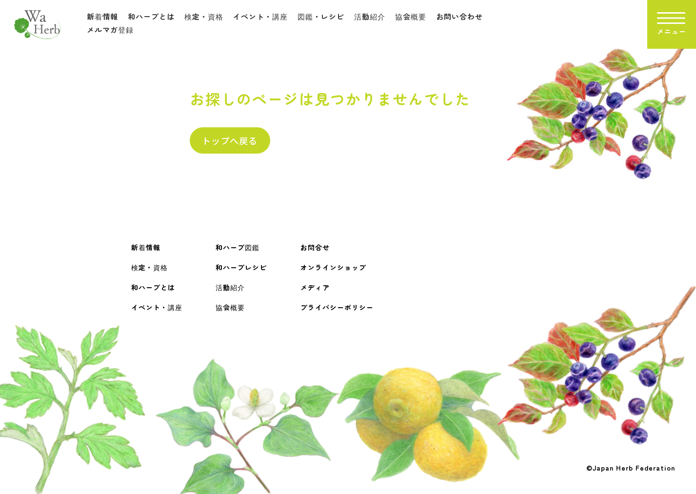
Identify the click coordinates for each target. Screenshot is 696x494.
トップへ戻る (230, 140)
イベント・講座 (260, 16)
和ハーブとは (151, 16)
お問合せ (315, 247)
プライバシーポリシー (337, 307)
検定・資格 (203, 16)
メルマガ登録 (110, 29)
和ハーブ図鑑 (237, 247)
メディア (315, 287)
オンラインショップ (333, 267)
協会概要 (410, 16)
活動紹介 (369, 16)
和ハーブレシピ (241, 267)
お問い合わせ (459, 16)
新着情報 (102, 16)
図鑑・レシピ (321, 16)
